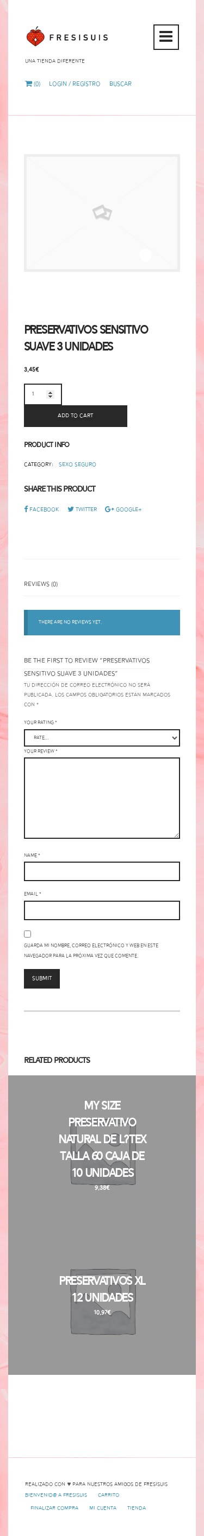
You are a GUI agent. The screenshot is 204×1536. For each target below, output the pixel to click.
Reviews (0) (41, 584)
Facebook (41, 510)
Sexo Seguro (77, 465)
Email (32, 894)
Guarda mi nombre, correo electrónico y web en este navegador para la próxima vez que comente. (91, 950)
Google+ (123, 510)
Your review (41, 751)
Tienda (136, 1508)
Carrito (108, 1495)
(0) (32, 84)
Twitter (82, 510)
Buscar (120, 84)
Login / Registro (75, 84)
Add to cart (75, 416)
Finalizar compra (54, 1508)
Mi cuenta (102, 1508)
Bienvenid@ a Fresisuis (56, 1495)
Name (32, 855)
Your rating (40, 722)
